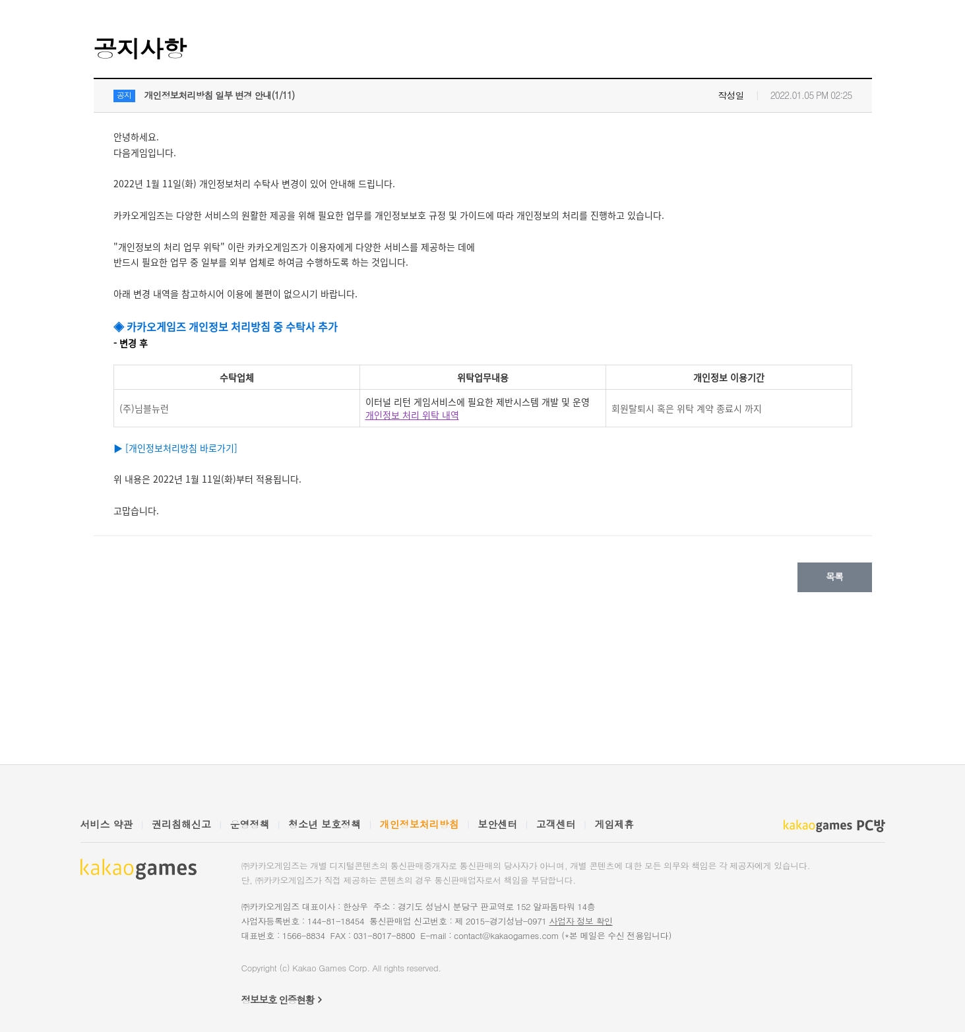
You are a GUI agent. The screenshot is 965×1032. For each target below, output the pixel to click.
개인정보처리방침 (419, 824)
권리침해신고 (181, 824)
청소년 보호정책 (324, 824)
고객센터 (556, 824)
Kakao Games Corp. (330, 967)
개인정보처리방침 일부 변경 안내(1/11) (219, 95)
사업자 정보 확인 (580, 921)
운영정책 (250, 824)
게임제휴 (614, 824)
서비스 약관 (106, 824)
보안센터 (497, 824)
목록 (834, 576)
